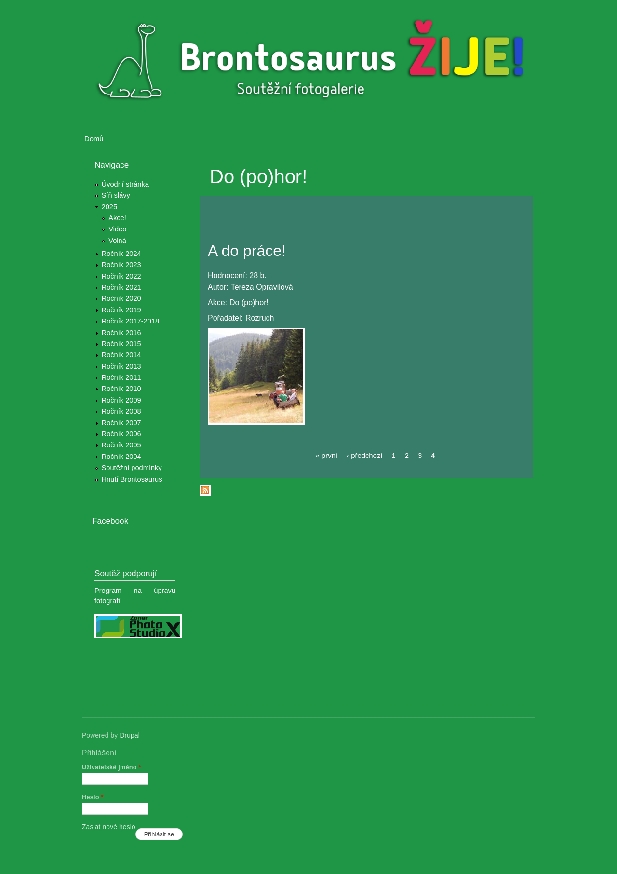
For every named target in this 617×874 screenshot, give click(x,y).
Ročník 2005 (121, 445)
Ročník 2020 (121, 298)
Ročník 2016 (121, 332)
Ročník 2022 (121, 276)
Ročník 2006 (121, 434)
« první (326, 455)
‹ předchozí (364, 455)
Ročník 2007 (121, 423)
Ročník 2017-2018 (130, 321)
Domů (94, 139)
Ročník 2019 (121, 310)
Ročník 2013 (121, 366)
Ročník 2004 (121, 456)
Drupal (130, 735)
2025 (110, 207)
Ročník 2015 (121, 344)
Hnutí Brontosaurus (132, 479)
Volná (117, 240)
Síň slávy (116, 195)
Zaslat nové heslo (108, 827)
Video (117, 229)
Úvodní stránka (125, 184)
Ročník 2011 (121, 377)
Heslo (93, 797)
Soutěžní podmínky (132, 467)
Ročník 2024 (121, 253)
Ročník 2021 (121, 287)
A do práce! (247, 250)
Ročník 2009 (121, 400)
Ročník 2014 (121, 355)
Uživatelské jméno (111, 767)
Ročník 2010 (121, 388)
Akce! (117, 218)
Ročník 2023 (121, 265)
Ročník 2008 (121, 411)
